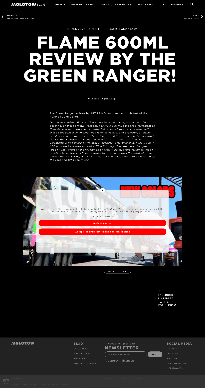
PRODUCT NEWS (82, 4)
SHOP (58, 4)
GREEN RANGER (110, 99)
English (131, 361)
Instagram (173, 349)
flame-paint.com (177, 363)
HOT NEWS (145, 4)
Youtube (172, 358)
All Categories (171, 4)
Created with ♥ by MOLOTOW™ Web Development (40, 384)
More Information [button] (102, 216)
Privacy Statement (132, 378)
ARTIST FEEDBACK (102, 28)
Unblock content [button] (102, 223)
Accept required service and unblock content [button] (102, 231)
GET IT (155, 354)
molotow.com (175, 368)
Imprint (109, 378)
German (113, 361)
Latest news (128, 28)
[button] (6, 381)
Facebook (173, 353)
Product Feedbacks (116, 4)
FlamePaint (95, 99)
